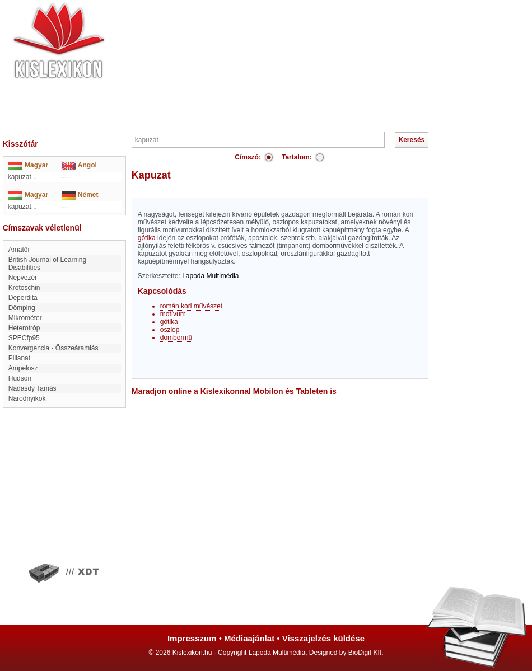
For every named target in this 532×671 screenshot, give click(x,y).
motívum (173, 314)
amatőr (19, 250)
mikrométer (25, 318)
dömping (21, 308)
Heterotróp (24, 328)
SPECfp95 (24, 338)
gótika (147, 238)
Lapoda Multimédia (210, 276)
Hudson (19, 378)
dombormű (176, 337)
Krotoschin (24, 288)
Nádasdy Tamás (32, 388)
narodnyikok (27, 398)
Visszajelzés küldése (323, 638)
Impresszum (192, 638)
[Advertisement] (299, 64)
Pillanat (19, 358)
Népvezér (22, 277)
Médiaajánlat (249, 638)
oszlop (170, 330)
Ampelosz (23, 368)
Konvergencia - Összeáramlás (53, 348)
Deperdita (23, 298)
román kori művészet (191, 306)
